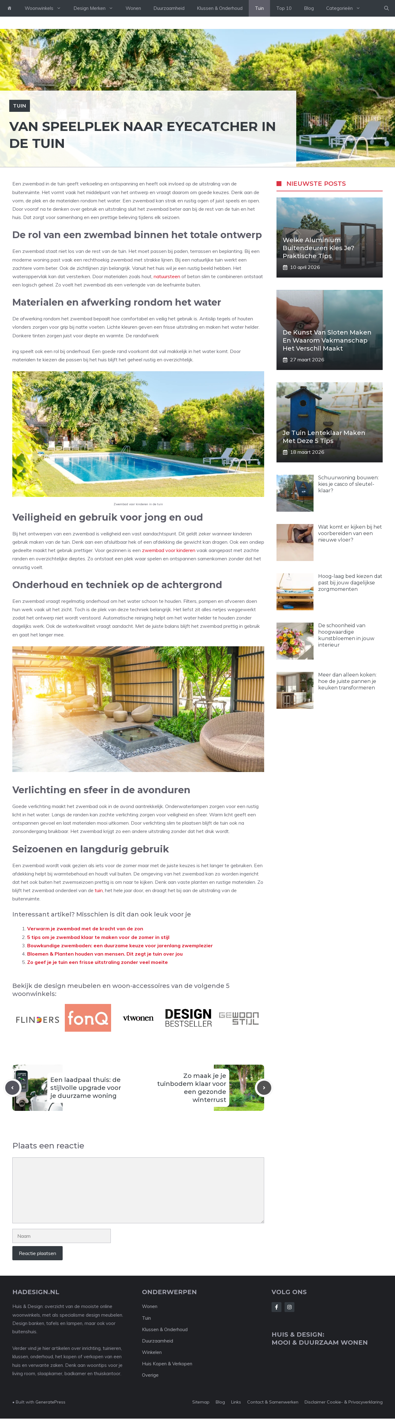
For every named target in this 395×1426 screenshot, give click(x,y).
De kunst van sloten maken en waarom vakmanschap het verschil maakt (327, 340)
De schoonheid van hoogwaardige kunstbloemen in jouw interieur (346, 635)
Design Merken (96, 8)
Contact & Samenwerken (272, 1402)
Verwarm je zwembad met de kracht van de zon (85, 928)
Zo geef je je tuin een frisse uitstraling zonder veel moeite (97, 962)
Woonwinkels (46, 8)
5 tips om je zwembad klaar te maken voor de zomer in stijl (98, 937)
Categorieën (346, 8)
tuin (99, 890)
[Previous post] (12, 1088)
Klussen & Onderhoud (220, 8)
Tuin (259, 8)
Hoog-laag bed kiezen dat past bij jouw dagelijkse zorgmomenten (350, 582)
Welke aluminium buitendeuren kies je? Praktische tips (318, 248)
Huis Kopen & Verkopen (167, 1364)
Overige (150, 1375)
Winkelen (152, 1352)
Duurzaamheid (169, 8)
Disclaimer (315, 1402)
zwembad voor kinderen (168, 550)
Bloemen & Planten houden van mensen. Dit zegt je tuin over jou (105, 954)
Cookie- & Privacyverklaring (355, 1402)
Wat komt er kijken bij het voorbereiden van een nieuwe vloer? (350, 533)
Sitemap (201, 1402)
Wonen (133, 8)
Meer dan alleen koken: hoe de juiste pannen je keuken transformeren (347, 681)
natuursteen (167, 276)
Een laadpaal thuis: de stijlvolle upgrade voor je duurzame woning (85, 1087)
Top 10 (284, 8)
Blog (309, 8)
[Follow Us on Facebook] (276, 1307)
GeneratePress (50, 1402)
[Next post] (264, 1088)
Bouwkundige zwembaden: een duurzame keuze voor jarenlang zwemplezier (120, 945)
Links (236, 1402)
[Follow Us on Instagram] (289, 1307)
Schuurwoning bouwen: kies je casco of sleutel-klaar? (348, 484)
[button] (386, 8)
